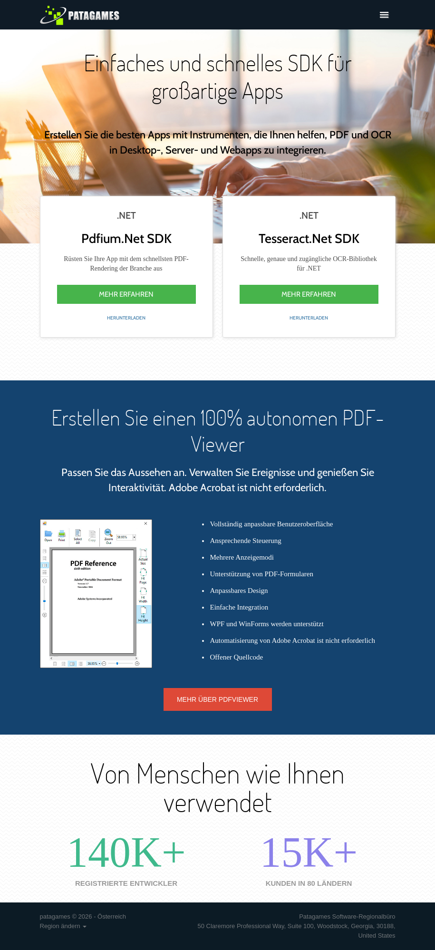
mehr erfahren (126, 294)
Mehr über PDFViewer (217, 699)
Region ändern (63, 926)
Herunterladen (126, 318)
